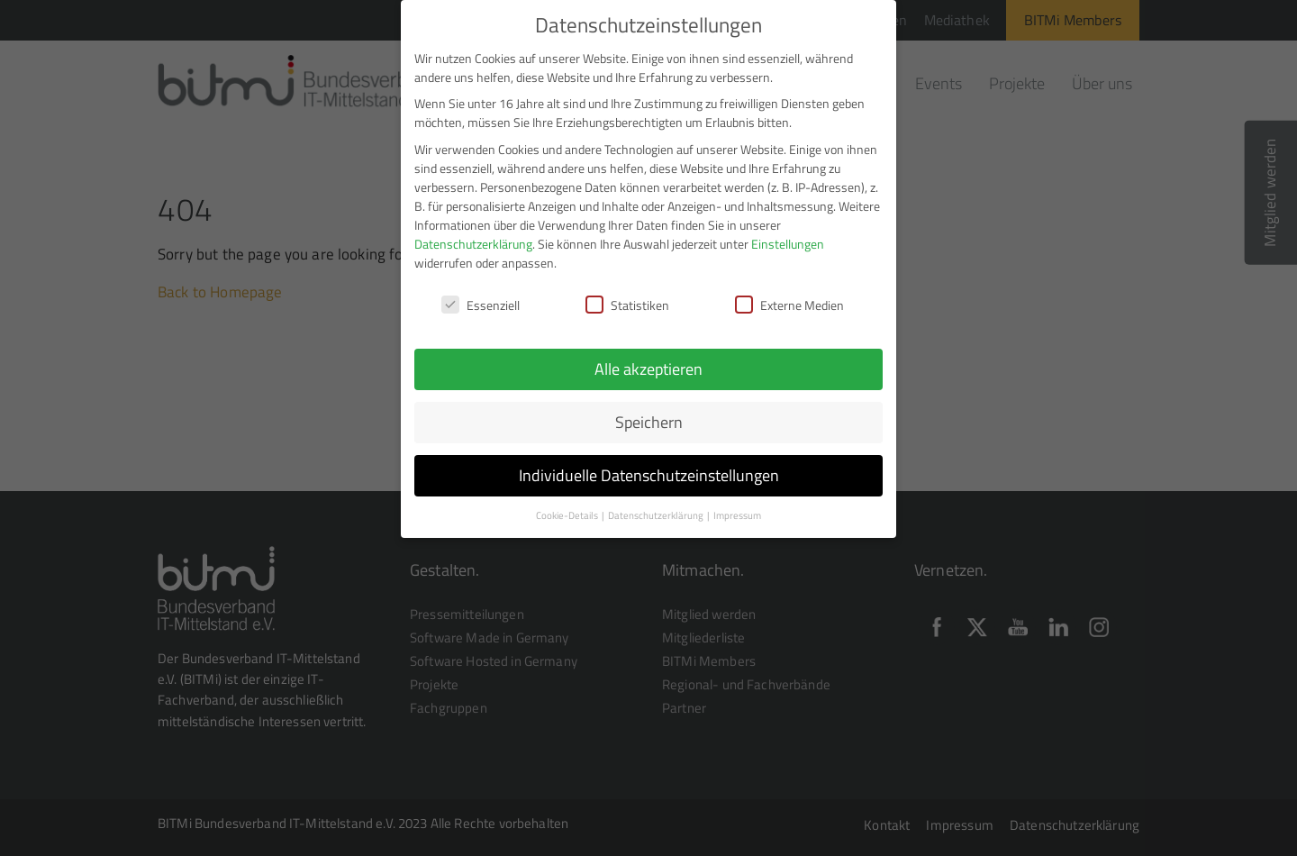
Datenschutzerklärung (473, 237)
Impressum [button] (737, 510)
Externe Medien (789, 299)
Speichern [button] (649, 417)
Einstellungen (787, 237)
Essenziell (480, 299)
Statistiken (627, 299)
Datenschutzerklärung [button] (656, 510)
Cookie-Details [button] (568, 510)
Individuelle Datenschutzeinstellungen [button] (649, 470)
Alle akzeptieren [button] (648, 363)
